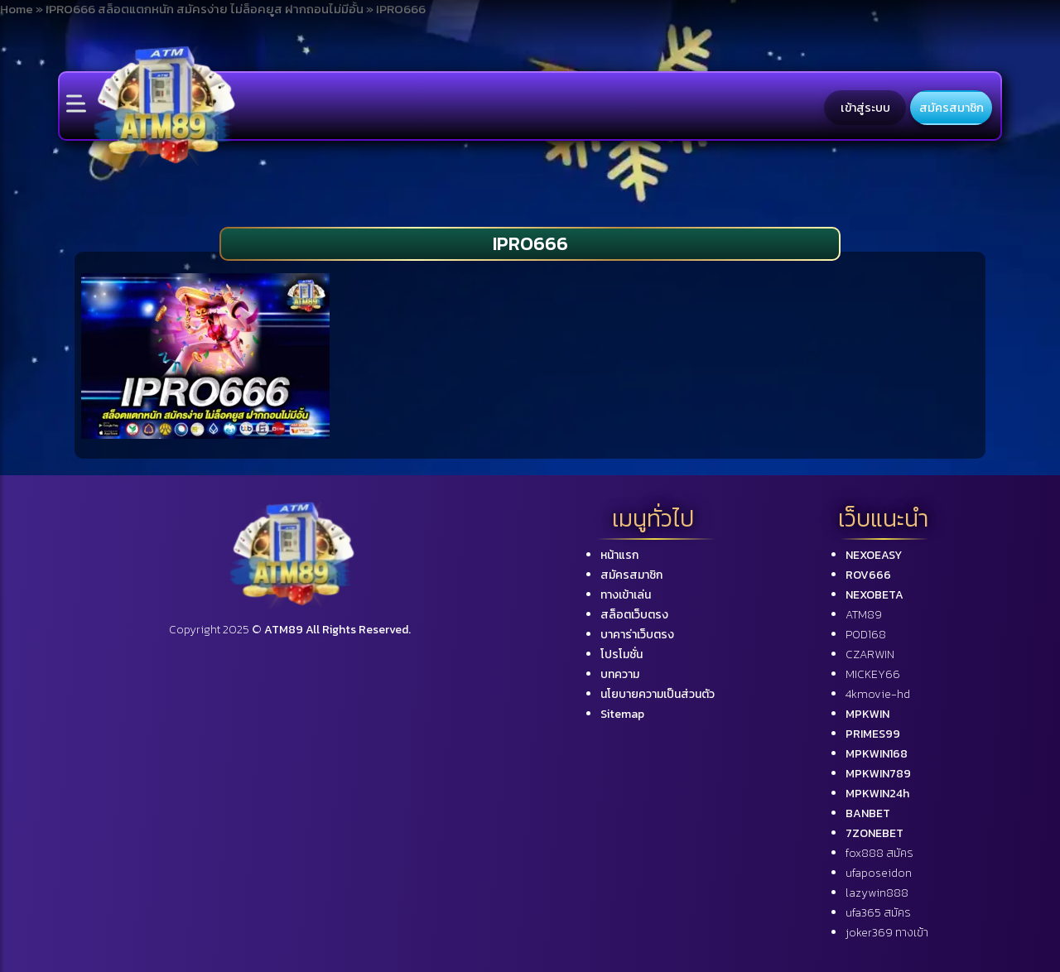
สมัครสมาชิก (951, 108)
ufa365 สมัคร (878, 912)
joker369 (887, 932)
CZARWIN (870, 654)
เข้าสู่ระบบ (865, 108)
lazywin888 (877, 893)
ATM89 (864, 614)
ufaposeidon (879, 873)
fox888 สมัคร (879, 853)
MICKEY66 (873, 674)
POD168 (866, 634)
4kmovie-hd (878, 694)
